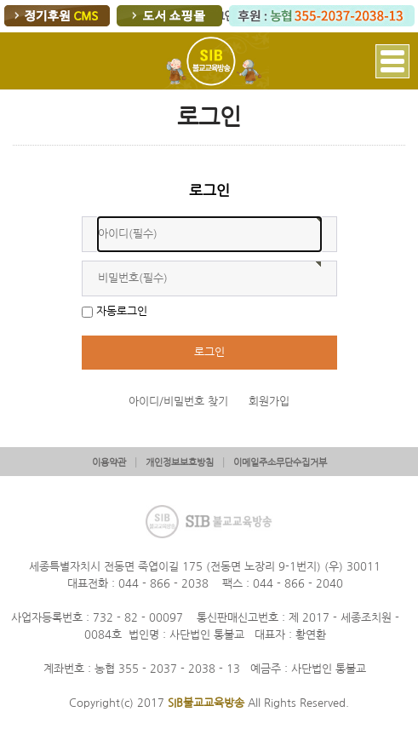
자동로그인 (121, 311)
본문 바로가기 (0, 0)
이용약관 (109, 463)
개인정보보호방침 (180, 463)
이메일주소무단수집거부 (280, 463)
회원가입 (269, 401)
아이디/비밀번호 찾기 (178, 401)
